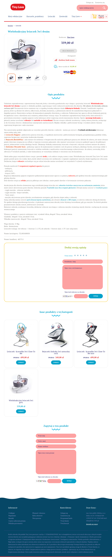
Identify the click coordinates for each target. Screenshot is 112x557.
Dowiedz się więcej (92, 524)
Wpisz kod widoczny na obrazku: (75, 292)
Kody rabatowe (37, 516)
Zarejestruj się (100, 3)
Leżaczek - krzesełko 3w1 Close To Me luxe (91, 352)
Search (105, 8)
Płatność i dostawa (38, 513)
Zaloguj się (89, 3)
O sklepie (12, 513)
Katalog (10, 26)
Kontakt (11, 518)
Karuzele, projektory (35, 16)
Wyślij (95, 296)
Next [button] (44, 78)
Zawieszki (63, 16)
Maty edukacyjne (15, 16)
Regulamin (12, 516)
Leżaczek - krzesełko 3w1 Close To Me (21, 352)
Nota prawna (36, 518)
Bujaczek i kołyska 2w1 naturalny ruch (56, 352)
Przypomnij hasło (66, 518)
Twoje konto (64, 521)
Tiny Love (17, 7)
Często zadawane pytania (17, 521)
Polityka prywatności (16, 523)
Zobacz (21, 362)
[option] (24, 54)
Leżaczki (51, 16)
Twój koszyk (64, 523)
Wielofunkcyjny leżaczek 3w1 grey (21, 401)
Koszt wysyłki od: (67, 66)
